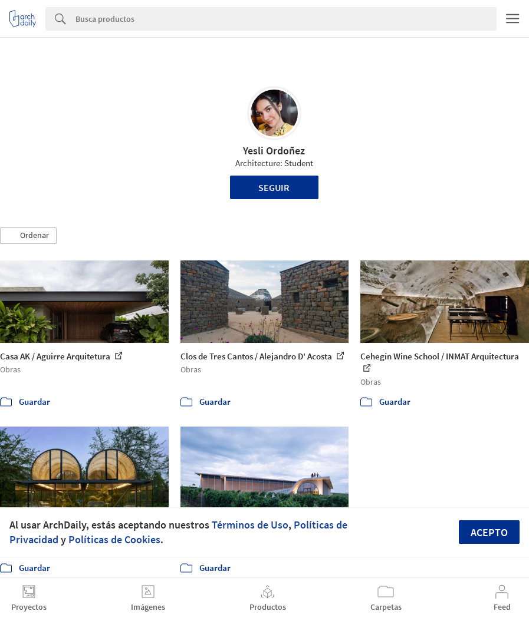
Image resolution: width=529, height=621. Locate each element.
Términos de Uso (250, 524)
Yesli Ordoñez (274, 150)
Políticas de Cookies (114, 539)
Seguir (274, 187)
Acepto (489, 532)
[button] (28, 235)
